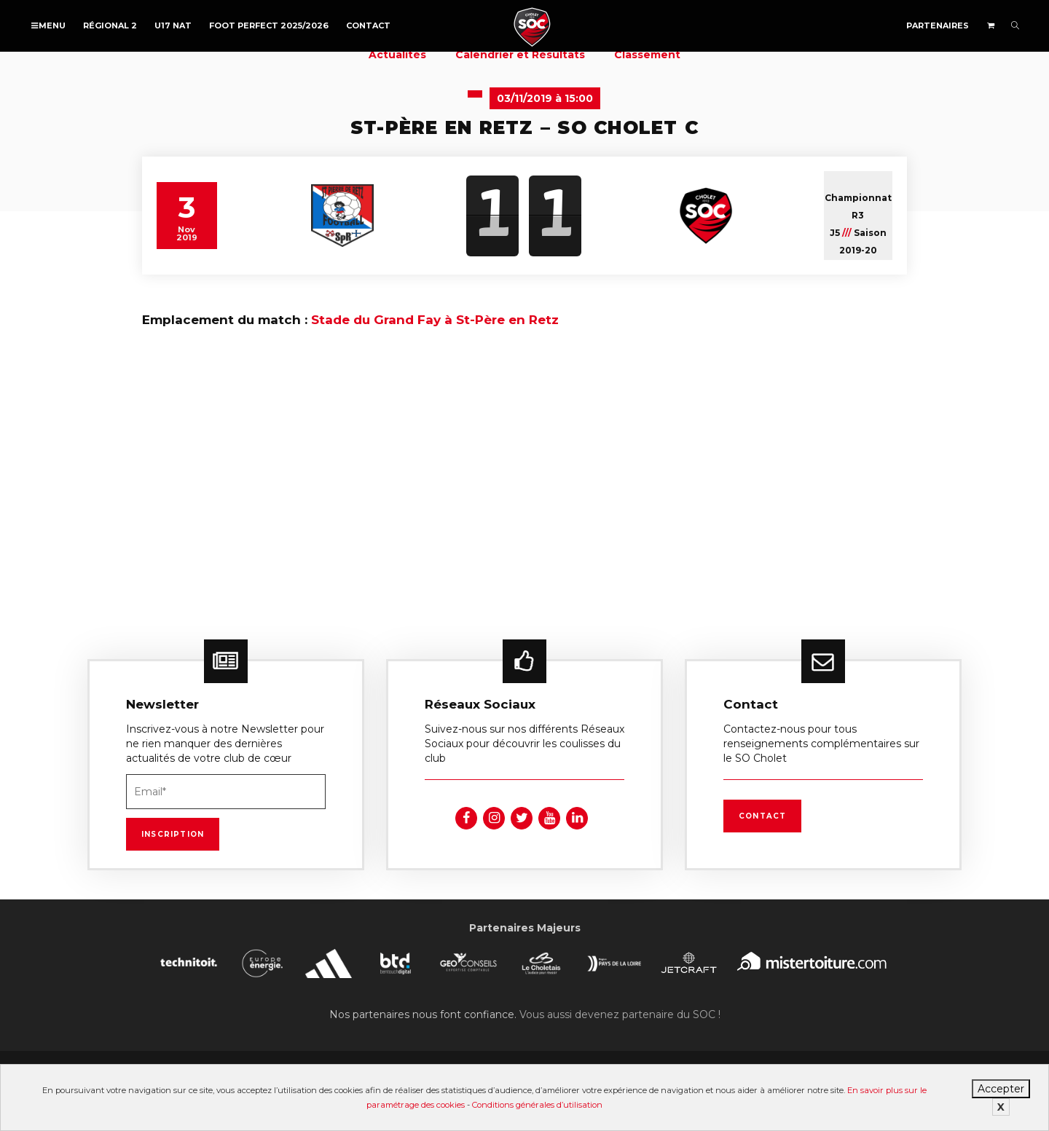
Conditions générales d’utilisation (537, 1105)
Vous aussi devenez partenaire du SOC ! (619, 1014)
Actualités (397, 54)
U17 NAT (173, 25)
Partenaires (937, 25)
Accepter (1001, 1088)
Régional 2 (110, 25)
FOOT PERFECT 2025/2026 (269, 25)
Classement (647, 54)
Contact (368, 25)
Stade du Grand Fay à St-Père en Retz (435, 319)
